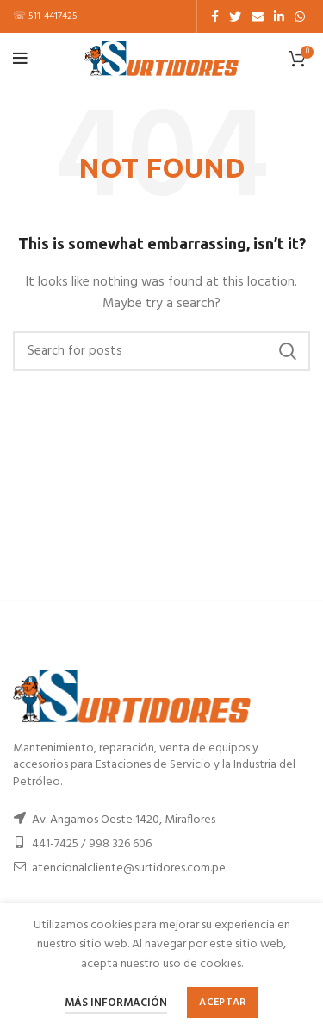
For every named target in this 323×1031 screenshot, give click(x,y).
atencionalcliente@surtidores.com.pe (129, 868)
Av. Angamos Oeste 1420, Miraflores (123, 820)
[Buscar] (161, 351)
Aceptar (222, 1002)
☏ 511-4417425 (45, 16)
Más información (116, 1003)
